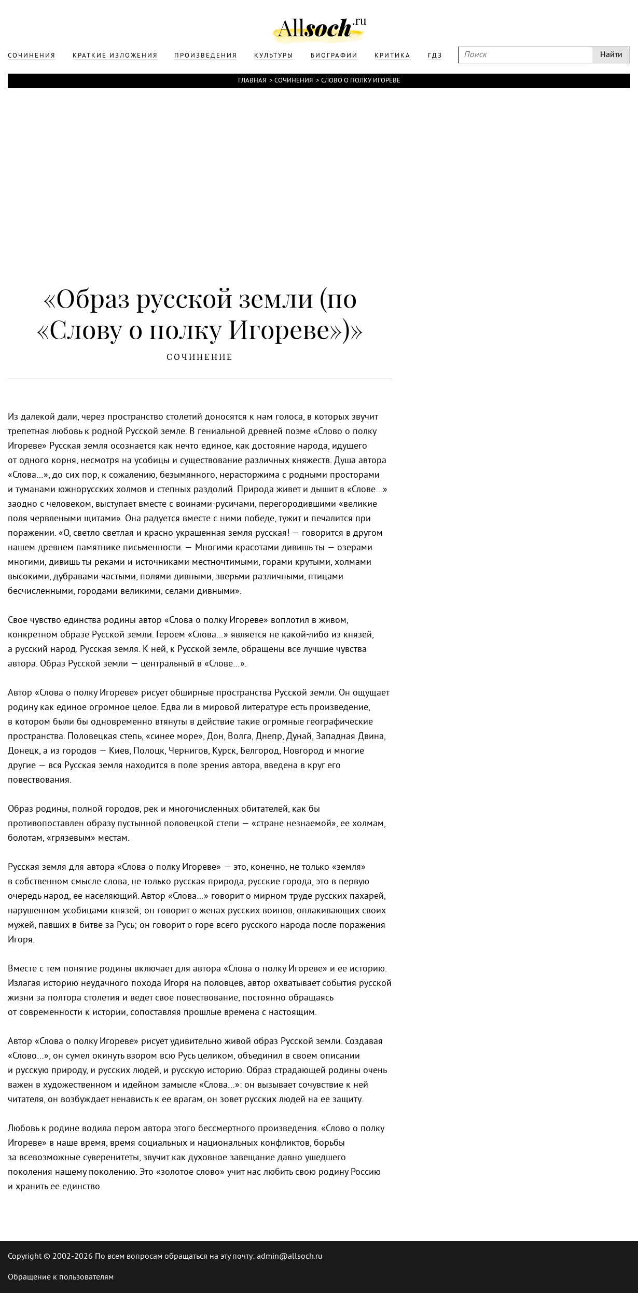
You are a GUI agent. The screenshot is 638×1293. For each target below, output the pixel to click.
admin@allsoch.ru (290, 1257)
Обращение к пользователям (61, 1277)
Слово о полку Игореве (360, 81)
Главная (252, 81)
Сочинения (293, 81)
